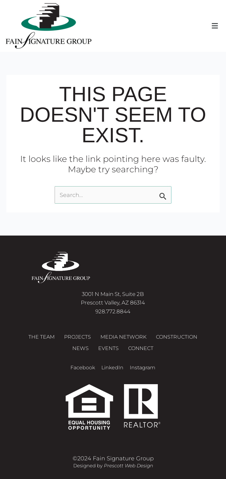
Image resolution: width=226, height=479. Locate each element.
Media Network (123, 337)
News (80, 348)
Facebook (82, 368)
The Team (41, 337)
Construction (176, 337)
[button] (215, 26)
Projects (77, 337)
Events (108, 348)
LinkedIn (112, 368)
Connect (140, 348)
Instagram (142, 368)
